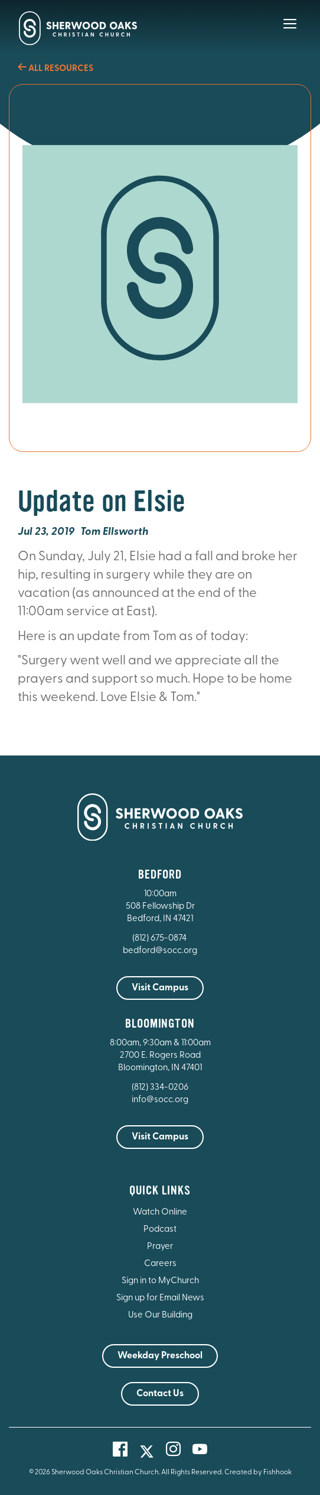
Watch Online (160, 1212)
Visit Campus (160, 988)
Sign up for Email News (160, 1298)
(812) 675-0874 (160, 938)
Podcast (160, 1229)
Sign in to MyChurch (160, 1281)
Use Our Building (160, 1315)
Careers (160, 1264)
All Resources (55, 68)
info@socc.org (160, 1100)
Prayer (160, 1246)
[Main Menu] (290, 32)
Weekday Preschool (160, 1356)
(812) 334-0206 (160, 1087)
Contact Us (160, 1394)
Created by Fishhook (258, 1472)
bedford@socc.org (160, 951)
